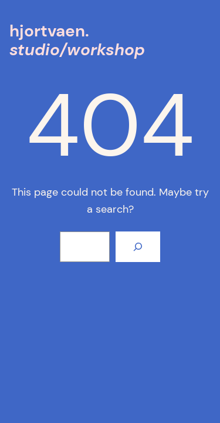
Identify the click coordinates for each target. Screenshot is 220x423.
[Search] (138, 246)
